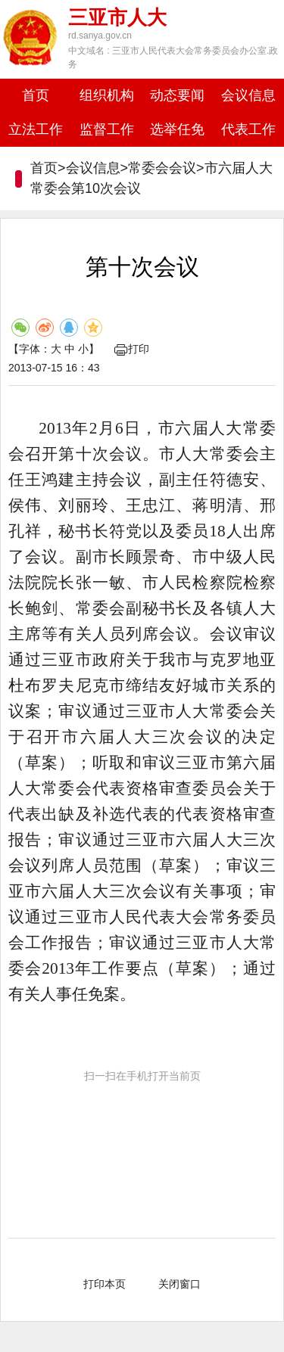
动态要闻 (177, 95)
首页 (35, 95)
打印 (131, 349)
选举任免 (177, 129)
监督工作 (107, 129)
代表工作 (248, 129)
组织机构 (107, 95)
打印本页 (104, 1284)
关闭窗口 (179, 1284)
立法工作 (35, 129)
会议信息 (248, 95)
